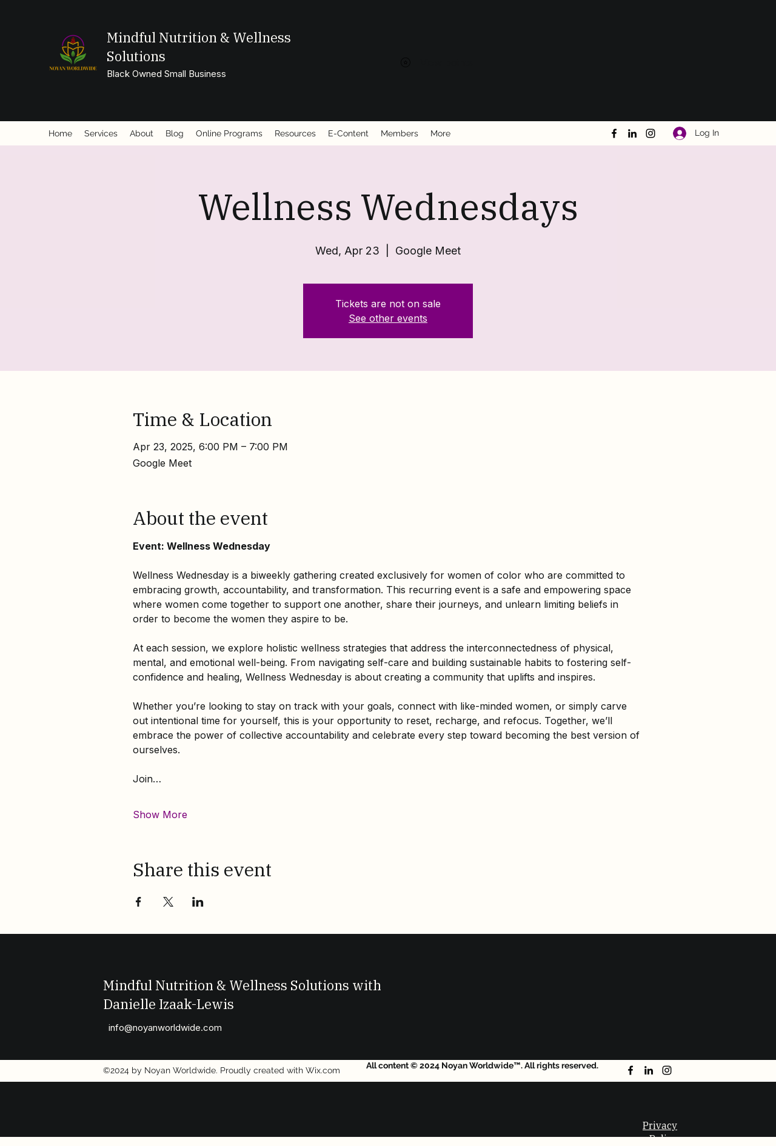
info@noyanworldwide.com (165, 1027)
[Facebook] (614, 133)
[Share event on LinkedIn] (198, 902)
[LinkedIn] (632, 133)
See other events (388, 318)
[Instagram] (650, 133)
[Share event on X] (168, 902)
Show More (160, 814)
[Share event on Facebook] (138, 902)
